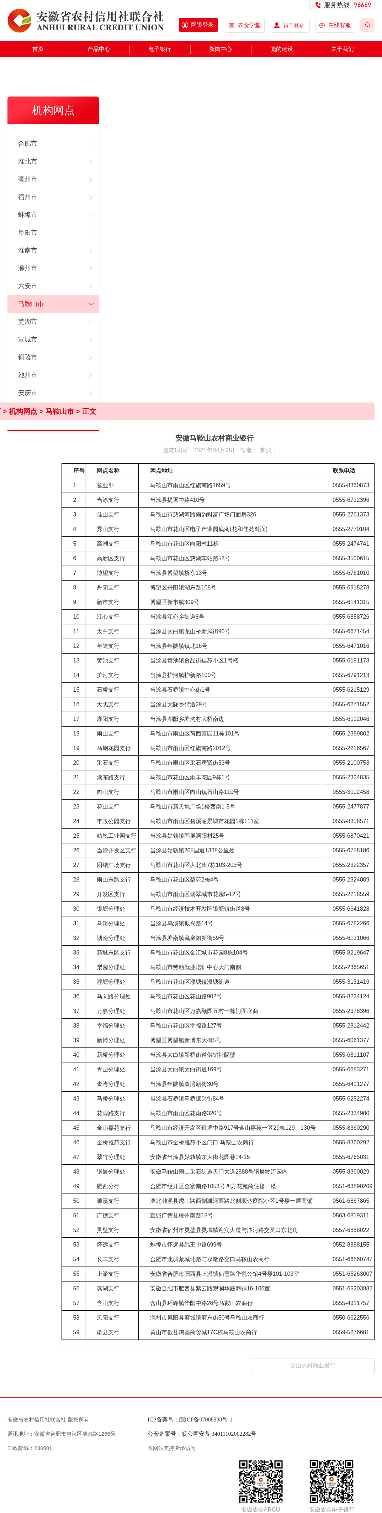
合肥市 (27, 143)
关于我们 (342, 49)
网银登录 (202, 25)
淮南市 (27, 250)
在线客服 (335, 25)
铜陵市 (27, 357)
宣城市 (27, 339)
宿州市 (27, 197)
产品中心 (98, 49)
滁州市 (27, 268)
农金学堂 (249, 25)
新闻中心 (220, 49)
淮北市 (27, 161)
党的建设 (281, 49)
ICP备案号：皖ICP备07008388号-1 (190, 1419)
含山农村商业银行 (312, 1365)
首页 (38, 49)
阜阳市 (27, 232)
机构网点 (23, 411)
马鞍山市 (31, 303)
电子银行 (159, 49)
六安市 (27, 286)
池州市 (27, 375)
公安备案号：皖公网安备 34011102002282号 (202, 1434)
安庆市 (27, 392)
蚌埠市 (27, 214)
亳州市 (27, 179)
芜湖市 (27, 321)
